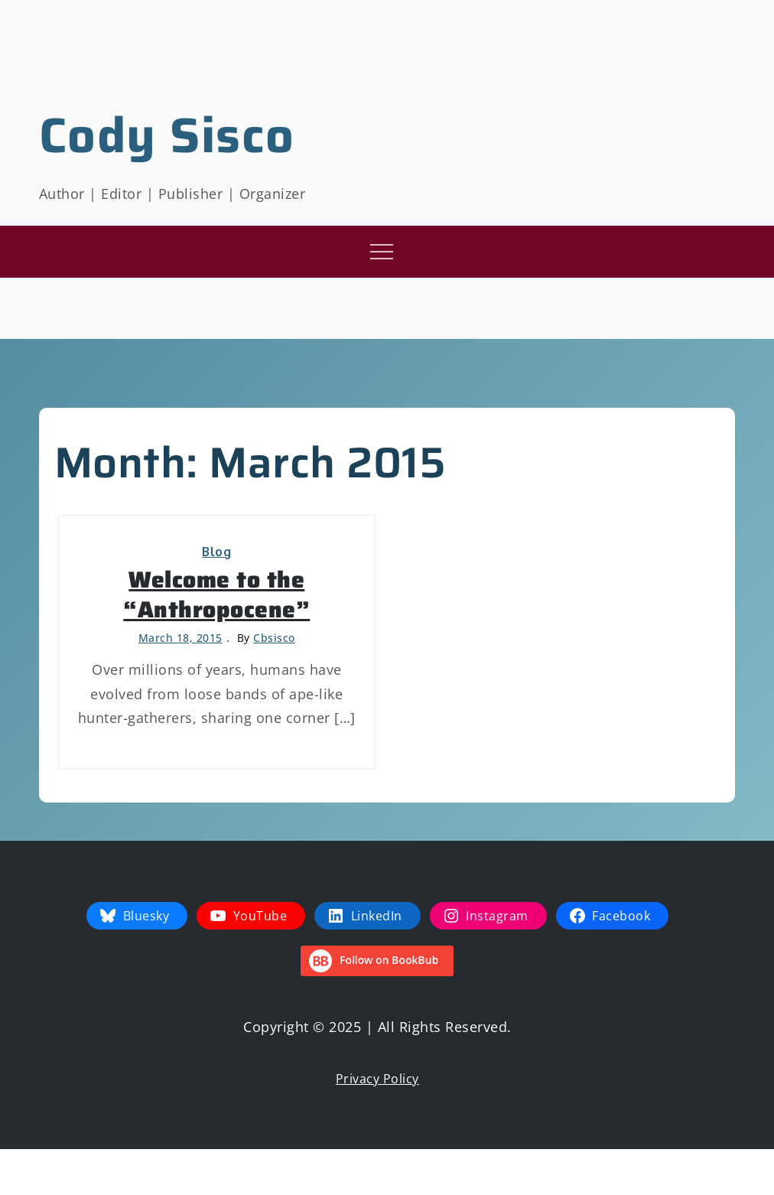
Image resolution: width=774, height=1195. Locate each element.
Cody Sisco (167, 135)
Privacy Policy (377, 1078)
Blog (216, 551)
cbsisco (274, 637)
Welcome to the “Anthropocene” (216, 594)
